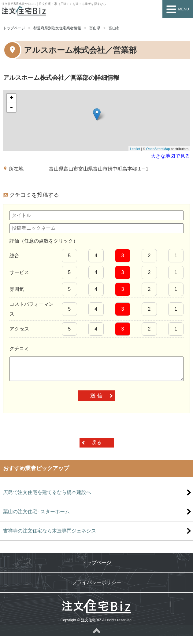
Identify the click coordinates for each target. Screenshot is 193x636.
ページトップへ (96, 630)
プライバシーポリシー (96, 582)
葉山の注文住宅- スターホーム (36, 511)
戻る (97, 442)
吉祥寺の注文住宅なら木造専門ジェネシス (49, 530)
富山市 (114, 28)
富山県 (94, 28)
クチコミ (19, 348)
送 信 (96, 396)
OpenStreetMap (158, 149)
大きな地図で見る (170, 156)
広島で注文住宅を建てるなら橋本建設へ (47, 492)
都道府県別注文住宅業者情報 (57, 28)
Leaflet (135, 149)
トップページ (14, 28)
